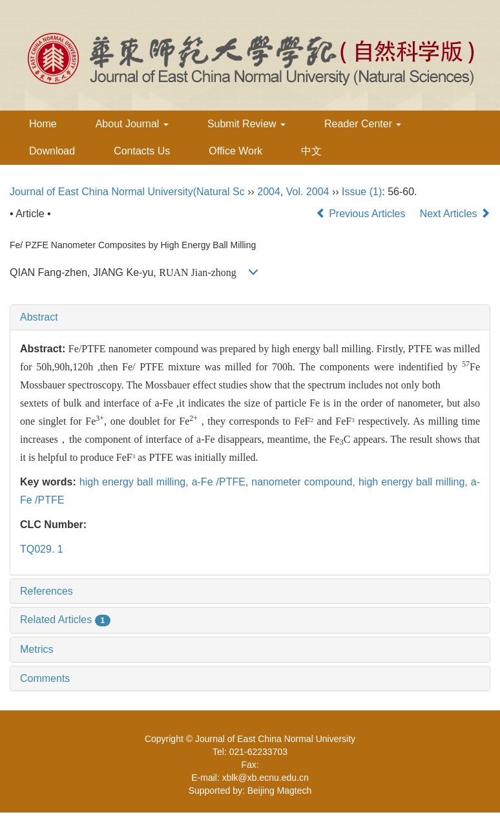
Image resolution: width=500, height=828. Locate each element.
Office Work (235, 150)
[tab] (250, 317)
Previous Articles (362, 213)
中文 (311, 150)
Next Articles (455, 213)
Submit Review (246, 123)
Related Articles (65, 619)
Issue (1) (362, 191)
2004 (268, 191)
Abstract (39, 317)
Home (43, 123)
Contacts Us (142, 150)
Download (52, 150)
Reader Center (362, 123)
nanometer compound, (305, 481)
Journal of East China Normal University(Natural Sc (127, 191)
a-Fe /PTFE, (222, 481)
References (46, 591)
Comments (45, 678)
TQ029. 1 (41, 549)
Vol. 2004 (307, 191)
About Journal (132, 123)
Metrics (37, 649)
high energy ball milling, (135, 481)
